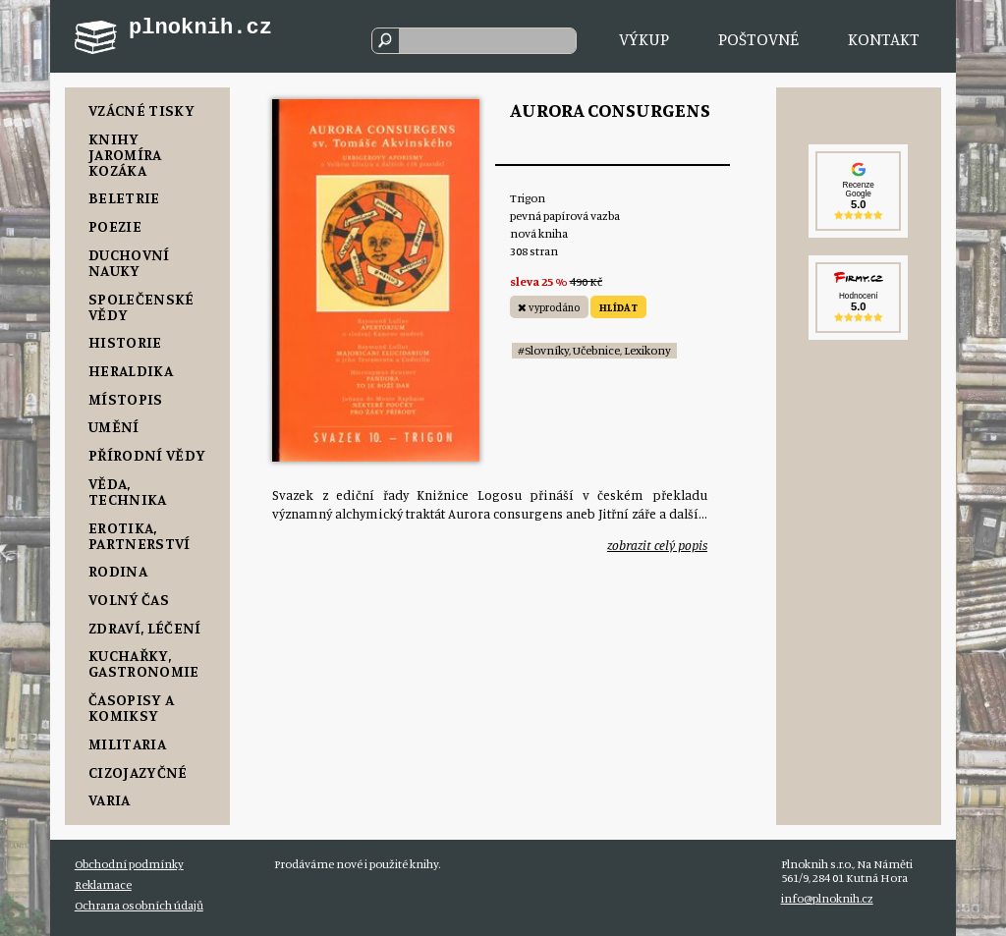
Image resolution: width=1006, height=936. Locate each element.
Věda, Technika (127, 491)
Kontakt (884, 38)
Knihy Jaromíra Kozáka (125, 154)
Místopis (125, 399)
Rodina (117, 570)
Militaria (127, 743)
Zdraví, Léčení (144, 627)
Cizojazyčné (138, 772)
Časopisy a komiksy (131, 707)
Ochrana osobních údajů (139, 905)
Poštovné (758, 38)
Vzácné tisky (141, 110)
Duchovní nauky (129, 262)
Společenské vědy (141, 306)
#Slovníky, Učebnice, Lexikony (594, 350)
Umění (114, 426)
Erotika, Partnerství (139, 535)
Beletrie (124, 197)
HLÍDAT (618, 307)
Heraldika (130, 370)
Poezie (114, 226)
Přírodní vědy (146, 455)
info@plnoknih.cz (827, 898)
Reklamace (103, 884)
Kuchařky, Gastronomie (143, 663)
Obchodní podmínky (129, 863)
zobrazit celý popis (657, 545)
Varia (109, 799)
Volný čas (128, 599)
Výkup (644, 38)
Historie (125, 342)
